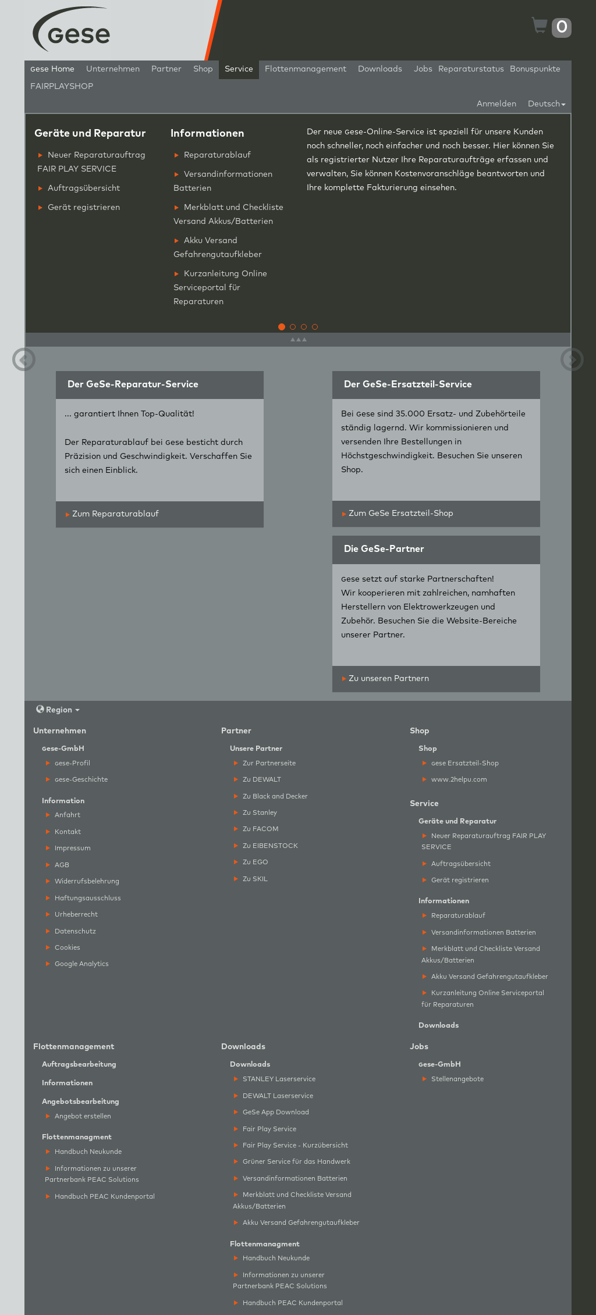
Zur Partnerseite (265, 763)
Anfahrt (63, 815)
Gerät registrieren (79, 208)
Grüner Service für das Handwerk (292, 1162)
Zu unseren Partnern (385, 679)
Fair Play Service (265, 1129)
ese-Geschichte (77, 779)
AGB (57, 865)
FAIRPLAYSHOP (61, 87)
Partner (166, 69)
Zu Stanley (255, 813)
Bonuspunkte (535, 69)
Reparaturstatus (471, 69)
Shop (203, 69)
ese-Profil (68, 763)
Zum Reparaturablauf (112, 514)
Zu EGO (251, 862)
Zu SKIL (251, 879)
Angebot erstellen (78, 1116)
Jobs (423, 69)
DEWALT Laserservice (273, 1096)
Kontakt (63, 832)
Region (58, 709)
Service (239, 69)
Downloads (380, 69)
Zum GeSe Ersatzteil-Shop (397, 513)
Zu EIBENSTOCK (266, 846)
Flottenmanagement (305, 69)
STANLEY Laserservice (274, 1079)
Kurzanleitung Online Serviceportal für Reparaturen (220, 288)
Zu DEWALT (257, 779)
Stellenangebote (453, 1079)
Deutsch (547, 104)
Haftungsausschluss (83, 898)
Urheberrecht (72, 914)
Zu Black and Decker (271, 796)
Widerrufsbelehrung (82, 881)
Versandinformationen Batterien (222, 181)
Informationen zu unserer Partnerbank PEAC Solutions (92, 1174)
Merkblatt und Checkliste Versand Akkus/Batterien (228, 215)
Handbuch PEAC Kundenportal (100, 1196)
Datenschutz (71, 931)
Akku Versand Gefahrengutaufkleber (217, 248)
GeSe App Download (271, 1112)
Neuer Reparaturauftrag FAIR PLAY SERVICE (91, 162)
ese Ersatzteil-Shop (461, 763)
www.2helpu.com (455, 779)
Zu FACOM (256, 829)
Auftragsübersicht (79, 188)
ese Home (52, 69)
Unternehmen (113, 69)
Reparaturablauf (213, 155)
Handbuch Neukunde (84, 1152)
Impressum (68, 848)
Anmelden (496, 104)
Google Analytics (77, 964)
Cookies (63, 948)
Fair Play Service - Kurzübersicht (291, 1145)
